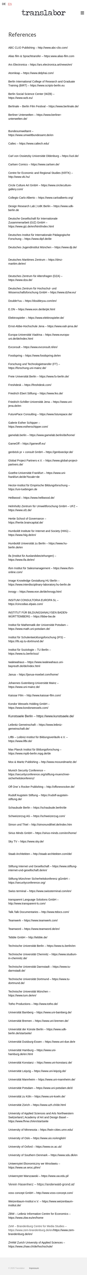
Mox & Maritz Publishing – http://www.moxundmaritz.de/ (42, 762)
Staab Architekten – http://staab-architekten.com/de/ (40, 853)
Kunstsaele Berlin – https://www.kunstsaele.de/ (41, 716)
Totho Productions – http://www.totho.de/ (33, 1003)
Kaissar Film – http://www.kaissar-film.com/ (34, 695)
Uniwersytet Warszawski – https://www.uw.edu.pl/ (38, 1176)
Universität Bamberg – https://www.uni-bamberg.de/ (40, 1012)
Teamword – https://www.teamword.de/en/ (34, 928)
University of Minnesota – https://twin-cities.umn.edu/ (40, 1129)
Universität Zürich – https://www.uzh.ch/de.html (37, 1104)
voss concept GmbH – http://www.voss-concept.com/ (40, 1192)
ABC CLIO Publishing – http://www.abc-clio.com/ (38, 47)
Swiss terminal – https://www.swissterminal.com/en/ (39, 891)
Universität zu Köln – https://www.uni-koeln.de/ (36, 1096)
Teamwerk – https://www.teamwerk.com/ (33, 920)
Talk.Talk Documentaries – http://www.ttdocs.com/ (38, 912)
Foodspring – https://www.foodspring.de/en (34, 355)
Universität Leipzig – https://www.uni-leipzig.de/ (37, 1071)
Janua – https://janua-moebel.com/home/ (33, 674)
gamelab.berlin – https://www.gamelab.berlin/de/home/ (41, 435)
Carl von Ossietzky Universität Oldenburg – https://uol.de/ (43, 156)
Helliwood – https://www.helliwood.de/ (31, 497)
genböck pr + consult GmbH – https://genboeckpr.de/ (40, 452)
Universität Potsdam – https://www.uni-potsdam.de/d (40, 1088)
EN (10, 4)
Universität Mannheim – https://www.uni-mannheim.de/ (41, 1079)
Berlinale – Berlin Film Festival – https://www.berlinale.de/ (43, 106)
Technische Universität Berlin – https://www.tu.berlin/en (42, 945)
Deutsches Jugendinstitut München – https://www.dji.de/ (42, 247)
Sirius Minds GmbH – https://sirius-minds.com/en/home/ (42, 833)
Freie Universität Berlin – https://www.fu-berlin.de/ (38, 376)
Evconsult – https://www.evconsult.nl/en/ (33, 347)
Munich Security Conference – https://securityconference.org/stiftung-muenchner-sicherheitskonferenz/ (39, 774)
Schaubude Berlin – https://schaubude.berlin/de (37, 807)
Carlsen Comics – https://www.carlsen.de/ (33, 164)
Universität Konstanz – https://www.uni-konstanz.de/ (40, 1062)
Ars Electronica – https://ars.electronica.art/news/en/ (40, 64)
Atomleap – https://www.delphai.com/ (31, 73)
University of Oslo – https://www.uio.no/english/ (37, 1138)
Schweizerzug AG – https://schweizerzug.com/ (36, 816)
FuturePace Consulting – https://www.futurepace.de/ (40, 414)
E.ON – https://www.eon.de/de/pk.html (31, 309)
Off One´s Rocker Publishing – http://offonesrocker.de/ (41, 786)
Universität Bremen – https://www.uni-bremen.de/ (38, 1020)
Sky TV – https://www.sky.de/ (26, 841)
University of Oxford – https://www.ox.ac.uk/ (35, 1146)
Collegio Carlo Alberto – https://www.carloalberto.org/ (40, 197)
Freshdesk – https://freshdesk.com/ (29, 384)
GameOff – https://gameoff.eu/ (26, 443)
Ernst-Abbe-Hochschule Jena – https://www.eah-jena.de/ (43, 326)
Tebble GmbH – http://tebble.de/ (27, 937)
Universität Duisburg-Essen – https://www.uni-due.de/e (41, 1041)
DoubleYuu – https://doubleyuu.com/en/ (32, 300)
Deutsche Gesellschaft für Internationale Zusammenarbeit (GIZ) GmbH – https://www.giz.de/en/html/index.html (33, 222)
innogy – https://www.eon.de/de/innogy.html (34, 591)
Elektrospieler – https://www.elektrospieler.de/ (36, 317)
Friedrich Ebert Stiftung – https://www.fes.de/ (35, 393)
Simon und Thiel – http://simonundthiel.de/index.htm (40, 824)
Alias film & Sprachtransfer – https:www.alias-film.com (41, 56)
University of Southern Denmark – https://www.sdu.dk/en (43, 1155)
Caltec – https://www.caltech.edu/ (28, 143)
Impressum (34, 1268)
